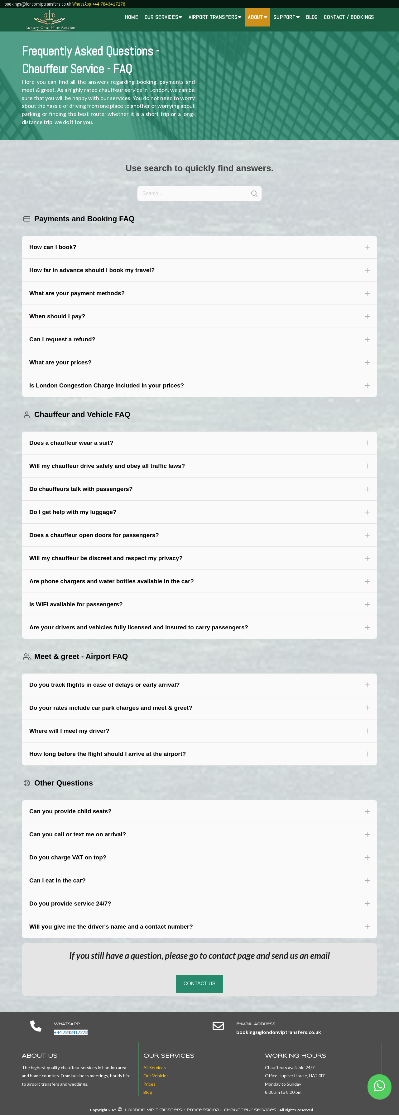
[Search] (199, 193)
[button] (199, 247)
